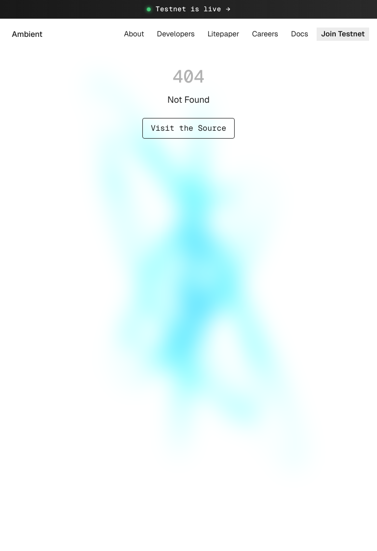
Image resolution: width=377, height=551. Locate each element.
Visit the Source (188, 128)
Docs (299, 34)
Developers (176, 34)
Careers (265, 34)
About (134, 34)
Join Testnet (343, 34)
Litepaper (224, 34)
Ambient (27, 34)
